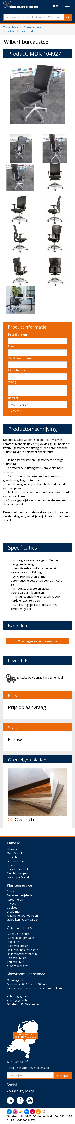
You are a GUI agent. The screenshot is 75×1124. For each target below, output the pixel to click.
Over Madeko (15, 853)
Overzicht (37, 795)
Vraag (12, 382)
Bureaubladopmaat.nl (21, 938)
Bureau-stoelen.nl (18, 934)
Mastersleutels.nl (18, 946)
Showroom (14, 849)
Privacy (11, 903)
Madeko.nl (13, 942)
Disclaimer (13, 911)
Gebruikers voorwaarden (23, 919)
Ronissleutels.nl (17, 958)
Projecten (13, 857)
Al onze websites (18, 966)
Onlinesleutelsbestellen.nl (23, 950)
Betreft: (13, 398)
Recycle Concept (17, 869)
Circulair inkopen (17, 873)
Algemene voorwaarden (22, 915)
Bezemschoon (16, 861)
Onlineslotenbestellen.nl (22, 954)
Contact (12, 891)
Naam (12, 346)
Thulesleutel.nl (16, 962)
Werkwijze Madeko (19, 877)
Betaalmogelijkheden (20, 895)
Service (11, 865)
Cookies (12, 907)
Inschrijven (62, 1076)
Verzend (16, 411)
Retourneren (15, 899)
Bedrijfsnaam (17, 334)
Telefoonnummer (20, 358)
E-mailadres (16, 370)
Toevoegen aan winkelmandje (37, 641)
